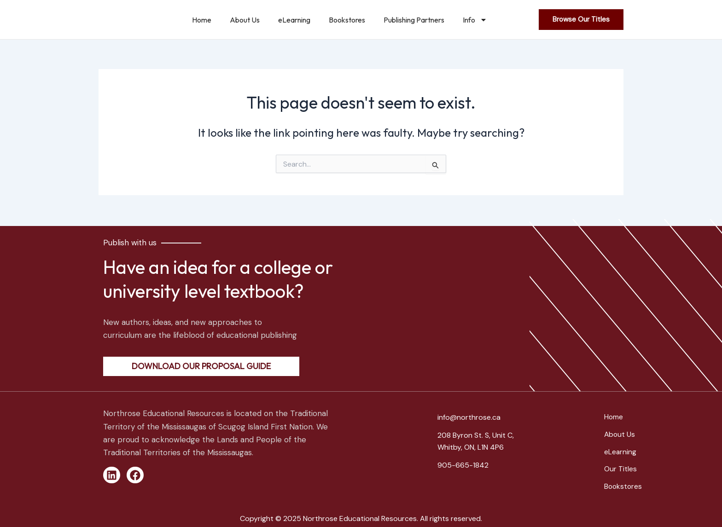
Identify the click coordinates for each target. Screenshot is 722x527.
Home (201, 19)
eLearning (294, 19)
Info (475, 20)
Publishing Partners (414, 19)
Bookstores (347, 19)
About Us (245, 19)
